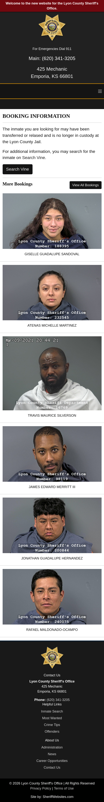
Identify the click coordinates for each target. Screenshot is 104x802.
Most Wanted (52, 718)
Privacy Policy (40, 788)
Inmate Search (52, 711)
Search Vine (33, 157)
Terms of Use (64, 788)
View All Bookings (85, 185)
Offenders (52, 731)
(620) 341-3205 (58, 58)
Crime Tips (52, 725)
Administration (52, 747)
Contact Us (52, 767)
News (52, 754)
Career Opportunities (52, 761)
